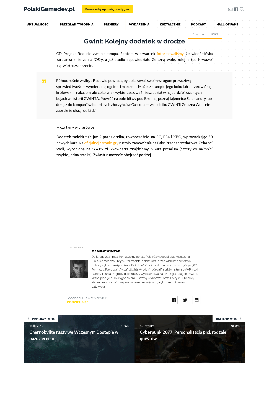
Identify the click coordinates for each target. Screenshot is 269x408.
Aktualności (38, 24)
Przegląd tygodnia (76, 24)
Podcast (198, 24)
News (214, 34)
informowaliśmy (170, 53)
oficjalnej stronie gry (101, 143)
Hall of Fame (227, 24)
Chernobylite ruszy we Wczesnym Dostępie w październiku (60, 317)
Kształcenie (170, 24)
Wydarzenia (139, 24)
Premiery (111, 24)
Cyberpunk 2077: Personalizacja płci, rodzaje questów (167, 317)
